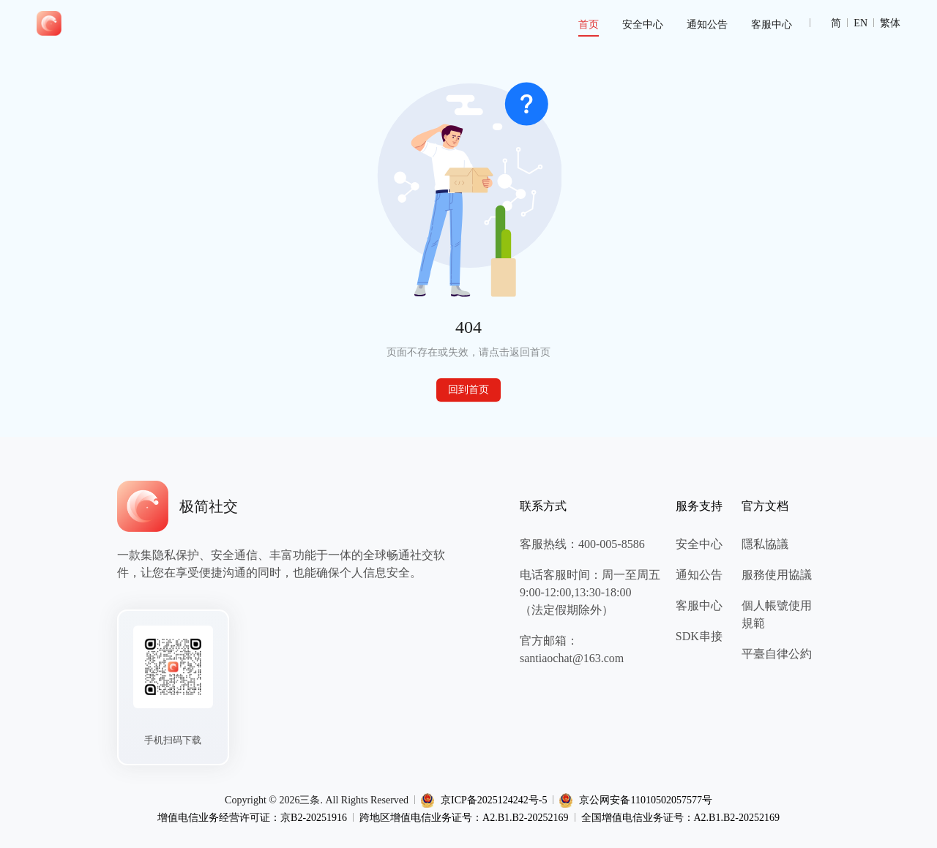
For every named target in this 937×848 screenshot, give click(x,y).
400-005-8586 (611, 544)
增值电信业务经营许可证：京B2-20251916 (252, 817)
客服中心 (771, 24)
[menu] (432, 24)
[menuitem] (589, 24)
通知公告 (707, 24)
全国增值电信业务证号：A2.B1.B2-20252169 (680, 817)
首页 (588, 24)
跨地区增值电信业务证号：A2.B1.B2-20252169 (463, 817)
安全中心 (642, 24)
